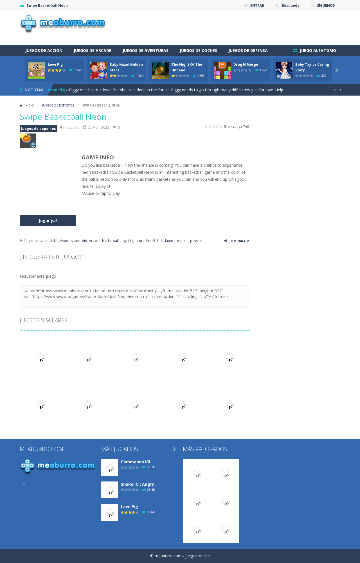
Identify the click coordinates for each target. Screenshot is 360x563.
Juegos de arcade (92, 50)
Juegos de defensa (248, 50)
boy (123, 240)
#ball (44, 240)
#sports (66, 240)
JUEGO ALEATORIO (317, 50)
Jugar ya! (48, 220)
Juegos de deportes (58, 105)
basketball (110, 240)
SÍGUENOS (326, 5)
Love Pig (55, 64)
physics (196, 240)
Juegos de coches (198, 50)
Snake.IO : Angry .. (139, 484)
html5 (150, 240)
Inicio (29, 105)
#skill (54, 240)
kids (160, 240)
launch (170, 240)
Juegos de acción (43, 50)
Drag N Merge (245, 64)
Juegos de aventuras (145, 50)
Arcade (94, 240)
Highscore (136, 240)
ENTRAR (257, 5)
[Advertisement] (238, 28)
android (80, 240)
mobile (182, 240)
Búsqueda (291, 5)
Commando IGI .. (137, 461)
